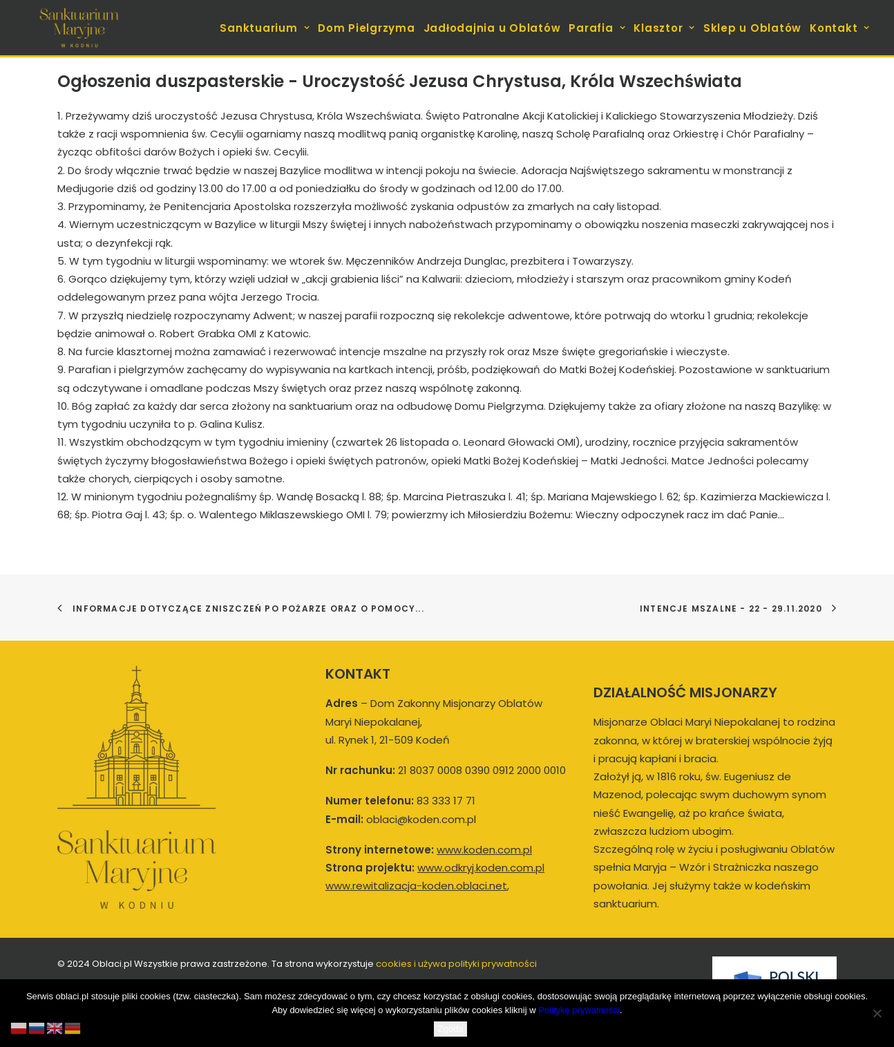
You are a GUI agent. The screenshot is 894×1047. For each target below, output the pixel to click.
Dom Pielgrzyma (366, 28)
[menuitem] (266, 27)
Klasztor (664, 28)
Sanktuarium (265, 28)
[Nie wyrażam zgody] (877, 1013)
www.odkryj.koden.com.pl (480, 867)
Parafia (597, 28)
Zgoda (451, 1029)
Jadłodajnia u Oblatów (492, 28)
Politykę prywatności (579, 1010)
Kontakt (840, 28)
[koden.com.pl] (79, 27)
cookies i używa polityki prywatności (456, 963)
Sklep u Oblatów (752, 28)
